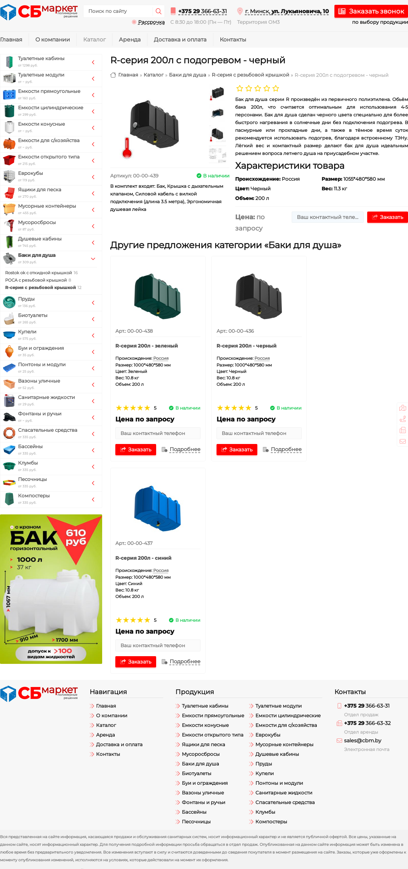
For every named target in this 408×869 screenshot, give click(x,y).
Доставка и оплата (180, 39)
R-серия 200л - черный (247, 346)
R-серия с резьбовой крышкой (250, 75)
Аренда (130, 39)
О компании (52, 39)
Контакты (233, 39)
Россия (161, 358)
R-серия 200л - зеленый (146, 346)
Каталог (94, 39)
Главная (11, 39)
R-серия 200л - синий (346, 346)
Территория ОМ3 (258, 22)
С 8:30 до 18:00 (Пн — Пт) (200, 22)
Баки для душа (187, 75)
